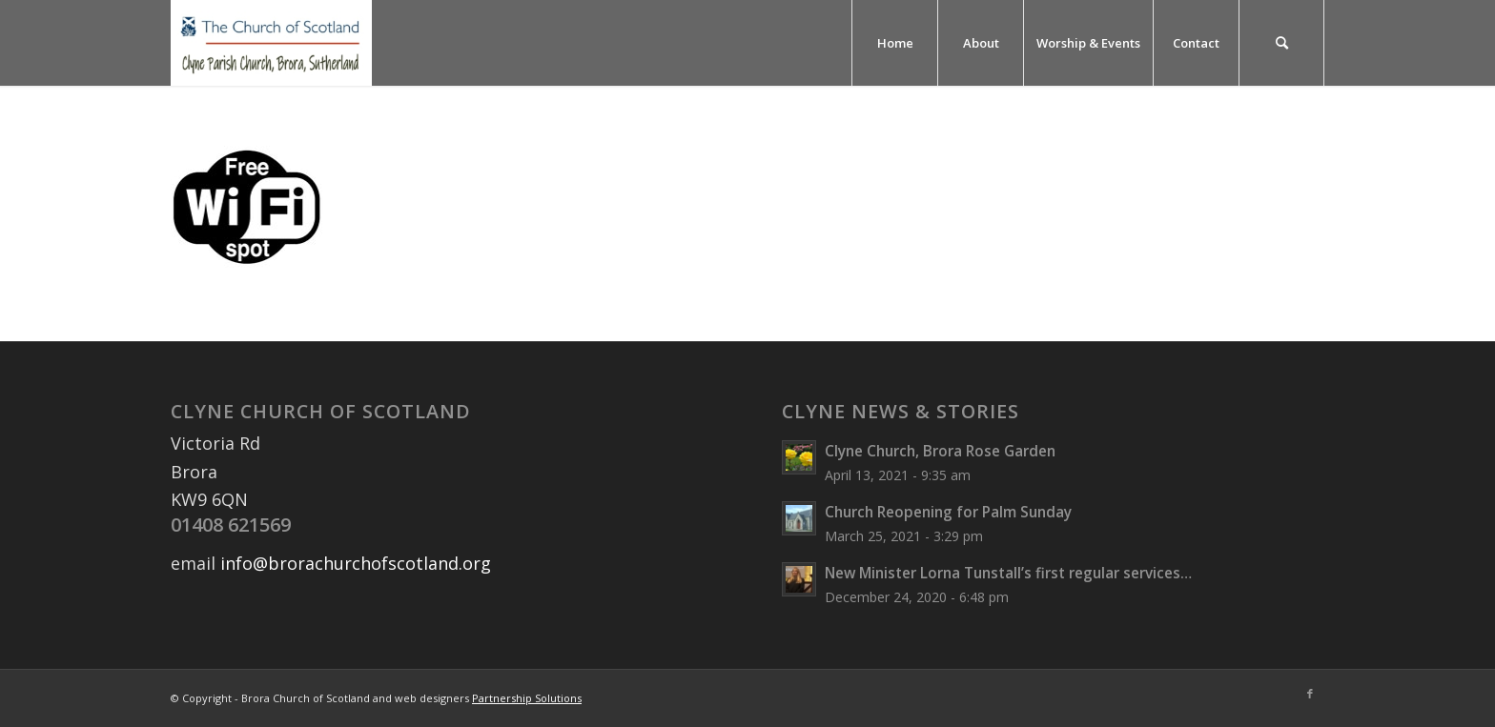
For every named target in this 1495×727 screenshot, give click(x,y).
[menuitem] (894, 43)
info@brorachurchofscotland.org (355, 563)
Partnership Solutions (527, 698)
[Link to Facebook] (1310, 693)
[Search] (1281, 43)
